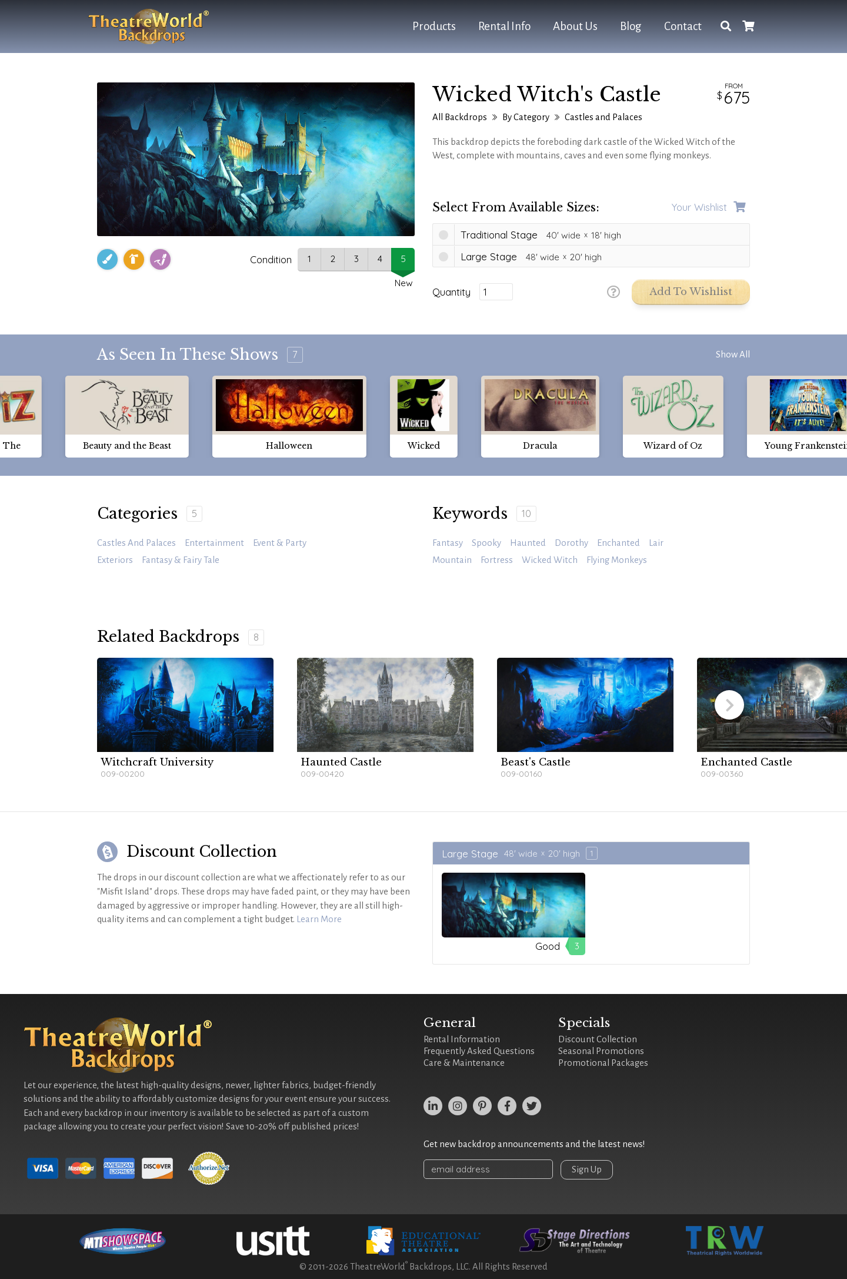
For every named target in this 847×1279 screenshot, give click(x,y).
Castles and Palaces (603, 117)
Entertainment (214, 543)
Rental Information (462, 1039)
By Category (525, 117)
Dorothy (571, 543)
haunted (528, 543)
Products (434, 26)
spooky (486, 543)
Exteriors (115, 560)
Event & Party (279, 543)
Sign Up (587, 1169)
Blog (631, 26)
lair (656, 543)
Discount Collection (597, 1039)
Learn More (319, 919)
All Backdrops (459, 117)
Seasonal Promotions (601, 1051)
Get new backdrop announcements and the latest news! (534, 1144)
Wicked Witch (550, 560)
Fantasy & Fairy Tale (180, 560)
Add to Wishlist (690, 292)
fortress (497, 560)
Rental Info (504, 26)
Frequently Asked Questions (479, 1051)
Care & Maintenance (464, 1063)
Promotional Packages (603, 1063)
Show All (733, 354)
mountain (452, 560)
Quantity (451, 292)
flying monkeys (616, 560)
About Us (575, 26)
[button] (729, 705)
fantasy (447, 543)
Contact (683, 26)
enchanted (618, 543)
